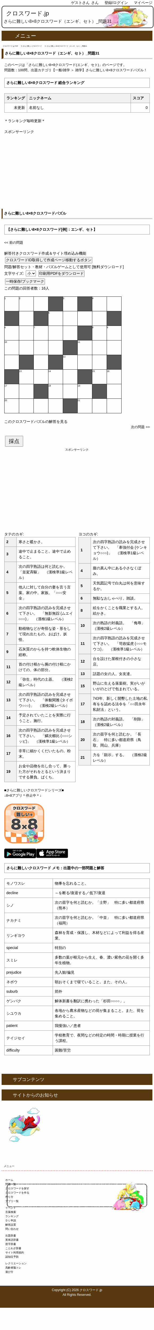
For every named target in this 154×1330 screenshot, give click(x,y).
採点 (14, 441)
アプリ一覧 (12, 1201)
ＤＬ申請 (10, 1220)
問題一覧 (10, 1184)
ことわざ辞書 (13, 1248)
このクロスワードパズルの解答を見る (36, 421)
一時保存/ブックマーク (25, 281)
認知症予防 (12, 1256)
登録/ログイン (116, 3)
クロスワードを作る (17, 1192)
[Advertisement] (77, 172)
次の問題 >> (140, 427)
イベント (10, 1207)
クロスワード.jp (27, 13)
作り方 (9, 1196)
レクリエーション (16, 1263)
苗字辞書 (10, 1244)
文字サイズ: (14, 273)
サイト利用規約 (14, 1252)
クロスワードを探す (17, 1188)
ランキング (12, 1216)
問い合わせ (12, 1228)
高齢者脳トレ (13, 1267)
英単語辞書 (12, 1239)
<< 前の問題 (13, 243)
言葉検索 (10, 1212)
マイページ (143, 3)
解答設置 (10, 1224)
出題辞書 (10, 1235)
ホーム (9, 1179)
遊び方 (9, 1271)
